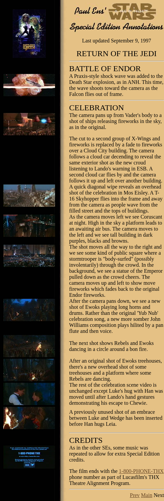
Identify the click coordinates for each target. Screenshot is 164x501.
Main (146, 495)
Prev (135, 495)
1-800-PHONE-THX (141, 471)
